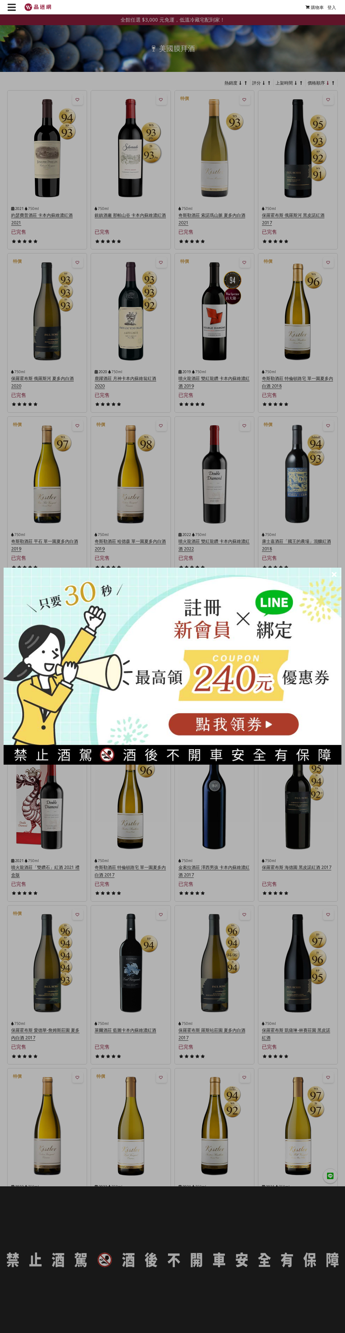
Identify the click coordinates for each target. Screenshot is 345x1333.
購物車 (314, 7)
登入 (331, 7)
